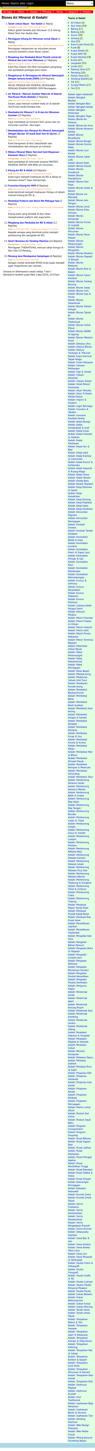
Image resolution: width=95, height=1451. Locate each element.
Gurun (74, 35)
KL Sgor (8, 11)
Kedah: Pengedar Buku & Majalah (80, 949)
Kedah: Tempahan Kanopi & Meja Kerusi (80, 1339)
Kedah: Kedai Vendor (79, 477)
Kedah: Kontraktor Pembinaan (78, 569)
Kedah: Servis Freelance (75, 1205)
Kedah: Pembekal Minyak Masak (77, 759)
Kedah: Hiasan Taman (80, 381)
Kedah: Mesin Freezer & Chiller (79, 622)
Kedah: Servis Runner (80, 1228)
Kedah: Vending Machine (76, 1420)
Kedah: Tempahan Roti (80, 1381)
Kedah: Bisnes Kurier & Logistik (79, 223)
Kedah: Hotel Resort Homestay (79, 385)
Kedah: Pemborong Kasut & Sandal (78, 831)
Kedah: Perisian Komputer (76, 1052)
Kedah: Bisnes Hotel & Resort (80, 189)
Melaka (87, 11)
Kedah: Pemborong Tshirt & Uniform (78, 887)
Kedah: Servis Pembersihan (75, 1217)
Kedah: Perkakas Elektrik (77, 1062)
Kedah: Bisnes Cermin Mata (80, 145)
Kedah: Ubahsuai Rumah (77, 1392)
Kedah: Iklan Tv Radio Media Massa (80, 395)
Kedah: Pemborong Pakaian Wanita (78, 875)
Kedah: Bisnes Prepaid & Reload (80, 258)
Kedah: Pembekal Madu (77, 747)
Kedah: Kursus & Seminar (77, 582)
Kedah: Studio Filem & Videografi (80, 1264)
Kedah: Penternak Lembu (77, 1021)
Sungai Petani (78, 84)
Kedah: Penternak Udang (77, 1027)
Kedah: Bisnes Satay (79, 287)
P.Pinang (47, 11)
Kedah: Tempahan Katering (78, 1345)
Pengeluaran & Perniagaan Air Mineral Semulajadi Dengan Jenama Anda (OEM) (36, 77)
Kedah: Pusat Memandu (75, 1152)
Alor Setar (76, 25)
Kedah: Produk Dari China (78, 1115)
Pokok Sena (77, 75)
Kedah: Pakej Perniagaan (75, 666)
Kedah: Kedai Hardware (75, 442)
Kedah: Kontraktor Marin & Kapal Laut (79, 551)
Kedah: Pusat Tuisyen (79, 1178)
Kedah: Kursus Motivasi (76, 600)
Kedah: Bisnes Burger (79, 141)
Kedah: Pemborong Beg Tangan (78, 806)
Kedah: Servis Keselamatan (75, 1211)
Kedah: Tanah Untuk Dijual (79, 1314)
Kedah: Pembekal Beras (77, 697)
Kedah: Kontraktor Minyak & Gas (78, 557)
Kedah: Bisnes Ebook (79, 165)
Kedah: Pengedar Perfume (77, 962)
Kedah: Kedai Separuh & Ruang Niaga (80, 470)
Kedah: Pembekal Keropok (77, 728)
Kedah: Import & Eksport (77, 401)
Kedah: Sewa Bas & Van (79, 1239)
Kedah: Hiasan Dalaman (76, 376)
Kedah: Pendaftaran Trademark (79, 931)
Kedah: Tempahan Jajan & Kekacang (78, 1333)
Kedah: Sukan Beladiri (80, 1294)
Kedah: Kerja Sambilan (80, 508)
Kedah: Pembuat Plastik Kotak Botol (78, 912)
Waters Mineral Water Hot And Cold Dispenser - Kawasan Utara (34, 153)
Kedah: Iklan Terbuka (79, 390)
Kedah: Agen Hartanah (80, 94)
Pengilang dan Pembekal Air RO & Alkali (30, 222)
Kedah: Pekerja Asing (79, 674)
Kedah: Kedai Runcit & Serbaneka (80, 463)
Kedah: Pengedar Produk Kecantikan (78, 975)
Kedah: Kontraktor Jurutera (78, 544)
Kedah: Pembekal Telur (80, 776)
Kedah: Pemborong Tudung (78, 900)
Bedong (75, 31)
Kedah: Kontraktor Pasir (78, 563)
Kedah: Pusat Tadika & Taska (80, 1174)
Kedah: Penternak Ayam (77, 999)
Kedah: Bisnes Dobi (78, 162)
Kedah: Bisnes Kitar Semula (78, 211)
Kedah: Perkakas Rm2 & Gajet (80, 1068)
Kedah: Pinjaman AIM (79, 1072)
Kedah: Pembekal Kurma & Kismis (77, 741)
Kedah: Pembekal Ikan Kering (80, 710)
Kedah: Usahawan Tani (80, 1415)
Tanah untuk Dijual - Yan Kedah (25, 23)
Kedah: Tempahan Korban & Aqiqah (78, 1358)
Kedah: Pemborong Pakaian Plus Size (78, 868)
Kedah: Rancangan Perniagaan (78, 1183)
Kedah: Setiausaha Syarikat (78, 1233)
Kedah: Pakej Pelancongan (75, 653)
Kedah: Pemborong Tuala (78, 893)
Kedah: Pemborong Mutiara (78, 844)
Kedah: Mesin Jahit (78, 630)
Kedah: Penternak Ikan (80, 1010)
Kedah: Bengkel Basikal (76, 99)
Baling (74, 28)
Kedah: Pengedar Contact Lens (77, 956)
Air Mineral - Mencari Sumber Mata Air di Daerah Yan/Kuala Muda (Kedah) (35, 95)
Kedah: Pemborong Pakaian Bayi (78, 850)
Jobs (22, 3)
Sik (72, 81)
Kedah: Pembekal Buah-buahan (77, 703)
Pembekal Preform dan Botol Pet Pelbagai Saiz (34, 201)
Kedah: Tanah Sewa (79, 1309)
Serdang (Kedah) (80, 78)
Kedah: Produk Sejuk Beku (79, 1121)
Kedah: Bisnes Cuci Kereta (78, 152)
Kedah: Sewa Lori (77, 1253)
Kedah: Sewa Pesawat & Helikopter (80, 1258)
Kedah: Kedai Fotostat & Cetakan (80, 435)
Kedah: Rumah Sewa (79, 1194)
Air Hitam (76, 22)
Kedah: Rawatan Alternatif (77, 1190)
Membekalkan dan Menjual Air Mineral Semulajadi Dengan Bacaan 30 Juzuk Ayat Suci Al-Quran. (36, 132)
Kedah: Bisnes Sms (78, 290)
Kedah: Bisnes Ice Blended (77, 195)
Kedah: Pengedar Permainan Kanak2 (78, 968)
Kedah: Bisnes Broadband (75, 136)
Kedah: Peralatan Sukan (77, 1046)
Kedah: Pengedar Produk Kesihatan (77, 981)
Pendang (75, 72)
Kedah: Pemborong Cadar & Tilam (78, 819)
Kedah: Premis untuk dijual (79, 1109)
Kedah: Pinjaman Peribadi (77, 1096)
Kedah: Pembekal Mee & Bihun (80, 753)
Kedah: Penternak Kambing (77, 1015)
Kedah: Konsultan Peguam (78, 513)
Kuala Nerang (78, 56)
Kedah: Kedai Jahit (78, 452)
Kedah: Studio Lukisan (80, 1281)
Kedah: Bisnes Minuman (75, 230)
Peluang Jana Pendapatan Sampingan (29, 256)
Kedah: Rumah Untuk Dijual (79, 1199)
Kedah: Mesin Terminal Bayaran (80, 641)
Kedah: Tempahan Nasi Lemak (80, 1377)
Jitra (73, 41)
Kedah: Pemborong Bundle (78, 812)
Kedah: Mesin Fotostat (80, 617)
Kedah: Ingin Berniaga (80, 406)
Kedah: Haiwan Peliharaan (76, 367)
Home (5, 3)
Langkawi (76, 63)
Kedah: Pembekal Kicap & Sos (77, 734)
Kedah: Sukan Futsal (79, 1303)
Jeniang (75, 38)
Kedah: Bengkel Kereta (80, 106)
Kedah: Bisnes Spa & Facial (79, 295)
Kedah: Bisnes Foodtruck (75, 170)
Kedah (33, 11)
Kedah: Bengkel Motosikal (76, 111)
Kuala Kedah (78, 50)
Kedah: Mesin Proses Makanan (79, 635)
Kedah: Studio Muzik (79, 1291)
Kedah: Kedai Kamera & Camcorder (79, 457)
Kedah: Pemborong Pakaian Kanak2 (78, 856)
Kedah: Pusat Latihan (79, 1147)
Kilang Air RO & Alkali (20, 170)
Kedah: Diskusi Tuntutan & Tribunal (79, 351)
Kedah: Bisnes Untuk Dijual (79, 326)
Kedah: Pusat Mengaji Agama (80, 1158)
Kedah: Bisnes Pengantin (75, 248)
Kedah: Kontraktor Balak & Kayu (78, 538)
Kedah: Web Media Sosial (78, 1433)
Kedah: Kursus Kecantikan (76, 588)
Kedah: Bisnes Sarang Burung (80, 283)
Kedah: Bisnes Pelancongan (75, 242)
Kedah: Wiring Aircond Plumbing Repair (80, 1439)
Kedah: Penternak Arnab (77, 993)
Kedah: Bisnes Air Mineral (77, 120)
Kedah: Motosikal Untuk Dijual (77, 647)
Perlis (21, 11)
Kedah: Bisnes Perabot (80, 253)
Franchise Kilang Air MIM (22, 185)
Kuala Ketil (77, 53)
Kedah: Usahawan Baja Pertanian (80, 1405)
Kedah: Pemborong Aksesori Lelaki (78, 781)
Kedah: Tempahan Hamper (78, 1327)
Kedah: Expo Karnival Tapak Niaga (80, 357)
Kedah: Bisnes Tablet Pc (79, 314)
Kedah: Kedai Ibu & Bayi (79, 448)
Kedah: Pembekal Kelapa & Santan (77, 716)
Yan (73, 88)
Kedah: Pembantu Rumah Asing (77, 685)
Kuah (74, 47)
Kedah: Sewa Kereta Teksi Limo (79, 1249)
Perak (60, 11)
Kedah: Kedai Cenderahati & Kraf (78, 426)
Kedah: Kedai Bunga (79, 421)
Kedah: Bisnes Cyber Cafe (79, 158)
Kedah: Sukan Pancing (80, 1306)
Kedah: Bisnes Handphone (75, 177)
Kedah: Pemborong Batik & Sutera (78, 794)
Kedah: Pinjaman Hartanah (77, 1077)
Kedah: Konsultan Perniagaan (78, 519)
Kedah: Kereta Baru (78, 480)
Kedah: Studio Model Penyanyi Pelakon (79, 1286)
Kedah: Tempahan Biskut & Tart (78, 1320)
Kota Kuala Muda (80, 44)
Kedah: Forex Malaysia (80, 362)
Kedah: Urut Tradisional (74, 1398)
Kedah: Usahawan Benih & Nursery (78, 1411)
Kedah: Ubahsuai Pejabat (77, 1386)
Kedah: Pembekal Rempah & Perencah (79, 766)
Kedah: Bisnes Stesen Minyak (79, 308)
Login (30, 3)
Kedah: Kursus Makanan (76, 594)
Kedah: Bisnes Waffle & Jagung (79, 332)
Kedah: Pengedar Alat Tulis (79, 937)
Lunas (74, 66)
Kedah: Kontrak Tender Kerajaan (80, 532)
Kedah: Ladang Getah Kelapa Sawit (80, 607)
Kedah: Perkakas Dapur (80, 1057)
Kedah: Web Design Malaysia (78, 1426)
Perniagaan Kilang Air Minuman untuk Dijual (33, 38)
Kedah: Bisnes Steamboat (75, 301)
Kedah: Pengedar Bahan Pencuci (77, 943)
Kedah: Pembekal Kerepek (77, 722)
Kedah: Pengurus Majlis (77, 987)
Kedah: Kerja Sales (78, 505)
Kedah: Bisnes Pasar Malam (79, 236)
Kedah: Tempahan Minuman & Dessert (79, 1370)
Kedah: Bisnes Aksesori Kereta (80, 130)
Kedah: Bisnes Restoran (75, 264)
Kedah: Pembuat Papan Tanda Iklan (78, 906)
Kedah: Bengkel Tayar (80, 116)
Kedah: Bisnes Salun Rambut (79, 276)
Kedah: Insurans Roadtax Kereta (77, 417)
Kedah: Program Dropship (76, 1133)
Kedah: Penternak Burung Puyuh (77, 1006)
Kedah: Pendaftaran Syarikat (79, 925)
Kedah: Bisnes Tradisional (75, 320)
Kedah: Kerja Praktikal (80, 502)
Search (14, 3)
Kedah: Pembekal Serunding (77, 772)
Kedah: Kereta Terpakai (80, 483)
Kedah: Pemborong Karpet (78, 825)
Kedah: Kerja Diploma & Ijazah (80, 488)
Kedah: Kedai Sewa (78, 474)
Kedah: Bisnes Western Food (80, 339)
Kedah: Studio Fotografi (76, 1271)
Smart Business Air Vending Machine (28, 241)
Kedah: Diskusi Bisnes (80, 346)
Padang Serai (78, 69)
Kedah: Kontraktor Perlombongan (78, 576)
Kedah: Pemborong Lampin (78, 837)
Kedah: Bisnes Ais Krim (80, 125)
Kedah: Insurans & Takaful (78, 410)
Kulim (74, 60)
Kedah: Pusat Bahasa (79, 1138)
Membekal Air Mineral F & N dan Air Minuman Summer (33, 113)
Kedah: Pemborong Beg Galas (78, 800)
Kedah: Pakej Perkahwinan (75, 660)
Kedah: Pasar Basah (78, 670)
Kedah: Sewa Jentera (79, 1244)
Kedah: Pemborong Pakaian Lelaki (78, 862)
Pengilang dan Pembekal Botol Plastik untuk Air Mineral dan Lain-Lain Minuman (34, 58)
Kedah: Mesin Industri (80, 627)
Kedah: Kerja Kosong (79, 499)
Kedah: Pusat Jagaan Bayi (79, 1143)
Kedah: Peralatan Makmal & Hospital (79, 1034)
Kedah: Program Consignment (76, 1127)
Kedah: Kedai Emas (78, 430)
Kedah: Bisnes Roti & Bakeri (79, 270)
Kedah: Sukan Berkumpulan (75, 1299)
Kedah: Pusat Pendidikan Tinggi (78, 1165)
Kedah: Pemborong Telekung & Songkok (79, 881)
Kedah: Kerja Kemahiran (75, 495)
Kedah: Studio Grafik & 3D (79, 1277)
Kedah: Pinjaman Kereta (77, 1090)
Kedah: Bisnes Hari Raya (78, 183)
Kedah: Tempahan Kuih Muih (78, 1364)
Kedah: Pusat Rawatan (80, 1169)
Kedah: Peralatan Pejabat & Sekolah (78, 1040)
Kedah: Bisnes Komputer (75, 217)
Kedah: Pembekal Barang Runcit (77, 691)
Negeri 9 (73, 11)
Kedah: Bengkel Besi (79, 103)
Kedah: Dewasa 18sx (79, 343)
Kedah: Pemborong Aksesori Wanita (78, 788)
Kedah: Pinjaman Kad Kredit (80, 1083)
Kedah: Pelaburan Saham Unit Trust (77, 678)
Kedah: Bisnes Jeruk (79, 206)
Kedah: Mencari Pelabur (76, 613)
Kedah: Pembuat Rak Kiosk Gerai (79, 918)
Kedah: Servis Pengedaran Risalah (79, 1224)
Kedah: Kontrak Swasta (76, 526)
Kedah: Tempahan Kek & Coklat (80, 1352)
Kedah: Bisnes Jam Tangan (78, 201)
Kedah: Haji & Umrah (79, 371)
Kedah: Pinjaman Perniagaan (77, 1102)
